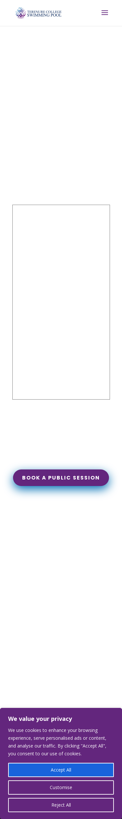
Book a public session (61, 477)
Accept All (61, 770)
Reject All (61, 805)
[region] (61, 763)
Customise (61, 787)
